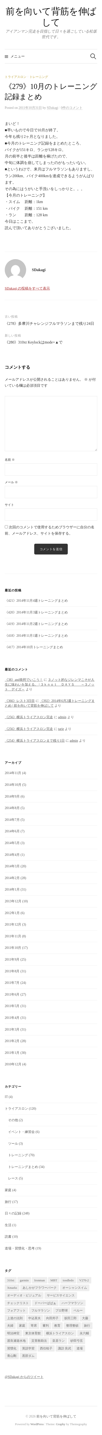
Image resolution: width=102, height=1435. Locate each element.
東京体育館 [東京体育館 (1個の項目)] (33, 1333)
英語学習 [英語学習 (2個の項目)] (28, 1348)
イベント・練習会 (21, 1132)
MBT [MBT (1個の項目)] (53, 1280)
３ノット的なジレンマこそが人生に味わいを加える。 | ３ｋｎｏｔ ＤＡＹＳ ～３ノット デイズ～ (49, 684)
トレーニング (38, 77)
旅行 (8, 1202)
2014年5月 (12, 843)
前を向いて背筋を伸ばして (56, 1416)
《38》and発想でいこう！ (24, 680)
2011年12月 (13, 924)
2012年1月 (12, 913)
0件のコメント (72, 108)
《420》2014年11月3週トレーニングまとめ (36, 612)
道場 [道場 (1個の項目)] (80, 1348)
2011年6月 (12, 994)
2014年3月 (12, 866)
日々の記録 (13, 1213)
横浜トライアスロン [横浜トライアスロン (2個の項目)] (60, 1333)
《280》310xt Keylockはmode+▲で (34, 342)
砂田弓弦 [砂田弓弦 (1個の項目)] (76, 1340)
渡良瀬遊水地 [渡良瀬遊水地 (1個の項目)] (16, 1340)
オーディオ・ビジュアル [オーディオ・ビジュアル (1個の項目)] (24, 1295)
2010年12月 (13, 1064)
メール (11, 482)
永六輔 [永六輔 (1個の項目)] (84, 1333)
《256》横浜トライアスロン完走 (29, 717)
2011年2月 (12, 1041)
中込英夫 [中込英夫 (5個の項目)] (34, 1318)
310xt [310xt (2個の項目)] (10, 1280)
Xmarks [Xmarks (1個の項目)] (12, 1287)
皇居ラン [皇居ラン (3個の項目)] (58, 1340)
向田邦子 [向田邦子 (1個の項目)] (52, 1318)
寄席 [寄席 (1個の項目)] (34, 1325)
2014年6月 (12, 831)
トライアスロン (15, 77)
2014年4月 (12, 855)
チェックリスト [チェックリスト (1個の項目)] (18, 1303)
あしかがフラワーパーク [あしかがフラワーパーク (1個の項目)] (40, 1287)
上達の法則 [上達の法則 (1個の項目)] (15, 1318)
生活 (8, 1225)
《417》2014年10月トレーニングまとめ (34, 647)
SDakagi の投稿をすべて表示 (27, 288)
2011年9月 (12, 959)
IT (6, 1097)
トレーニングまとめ (23, 1167)
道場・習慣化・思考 (20, 1248)
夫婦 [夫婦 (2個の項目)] (10, 1325)
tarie (61, 729)
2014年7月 (12, 820)
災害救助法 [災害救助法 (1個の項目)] (39, 1340)
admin (62, 717)
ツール (13, 1143)
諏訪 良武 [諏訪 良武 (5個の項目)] (64, 1348)
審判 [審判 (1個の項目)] (46, 1325)
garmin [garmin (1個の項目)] (24, 1280)
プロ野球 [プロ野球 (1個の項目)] (61, 1310)
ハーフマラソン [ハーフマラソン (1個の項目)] (72, 1303)
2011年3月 (12, 1029)
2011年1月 (12, 1053)
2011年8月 (12, 971)
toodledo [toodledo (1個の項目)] (68, 1280)
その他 (13, 1120)
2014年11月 (13, 773)
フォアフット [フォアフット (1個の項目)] (16, 1310)
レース (13, 1178)
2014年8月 (12, 808)
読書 (8, 1236)
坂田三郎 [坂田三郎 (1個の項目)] (70, 1318)
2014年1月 (12, 889)
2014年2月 (12, 878)
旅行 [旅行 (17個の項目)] (87, 1325)
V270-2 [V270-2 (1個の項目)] (84, 1280)
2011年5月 (12, 1006)
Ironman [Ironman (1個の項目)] (39, 1280)
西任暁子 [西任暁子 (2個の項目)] (46, 1348)
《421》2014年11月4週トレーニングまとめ (36, 600)
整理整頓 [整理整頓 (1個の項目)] (72, 1325)
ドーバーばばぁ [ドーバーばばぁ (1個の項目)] (45, 1303)
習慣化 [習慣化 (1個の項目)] (11, 1348)
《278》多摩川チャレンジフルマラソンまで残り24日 (49, 323)
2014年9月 (12, 796)
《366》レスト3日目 (20, 701)
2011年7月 (12, 983)
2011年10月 (13, 948)
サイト (9, 505)
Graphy (60, 1424)
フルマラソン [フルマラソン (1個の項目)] (40, 1310)
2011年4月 (12, 1018)
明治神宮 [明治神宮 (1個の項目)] (13, 1333)
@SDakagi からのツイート (24, 1377)
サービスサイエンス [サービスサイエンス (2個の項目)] (61, 1295)
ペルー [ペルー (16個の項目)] (78, 1310)
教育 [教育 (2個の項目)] (57, 1325)
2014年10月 (13, 785)
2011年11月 (13, 936)
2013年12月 (13, 901)
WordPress (37, 1424)
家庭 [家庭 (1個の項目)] (22, 1325)
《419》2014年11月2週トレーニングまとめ (36, 624)
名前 (10, 459)
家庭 (8, 1190)
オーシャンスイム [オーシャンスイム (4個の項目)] (74, 1287)
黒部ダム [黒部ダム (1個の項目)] (28, 1356)
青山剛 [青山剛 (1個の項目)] (11, 1356)
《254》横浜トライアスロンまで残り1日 (35, 740)
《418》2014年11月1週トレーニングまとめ (36, 635)
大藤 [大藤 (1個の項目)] (85, 1318)
